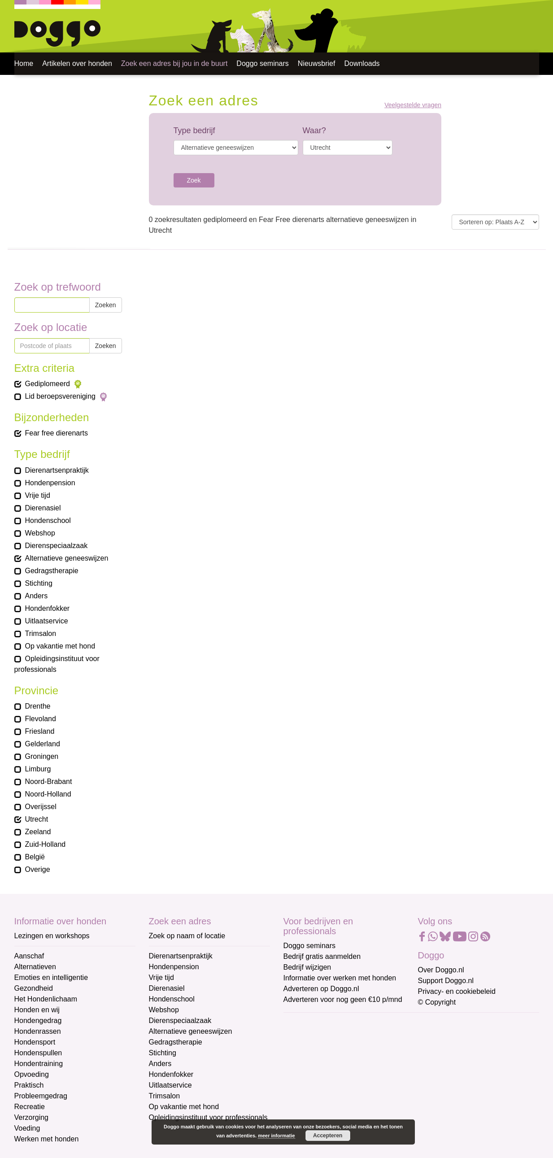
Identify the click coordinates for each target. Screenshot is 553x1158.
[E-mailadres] (347, 1037)
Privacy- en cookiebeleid (457, 991)
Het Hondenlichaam (46, 999)
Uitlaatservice (170, 1085)
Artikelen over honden (77, 63)
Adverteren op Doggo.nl (321, 989)
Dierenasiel (167, 988)
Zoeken (105, 305)
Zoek (194, 180)
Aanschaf (29, 956)
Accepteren (327, 1135)
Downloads (361, 63)
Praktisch (29, 1085)
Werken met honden (46, 1139)
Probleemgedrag (40, 1096)
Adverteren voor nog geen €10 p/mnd (342, 999)
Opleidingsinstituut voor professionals (208, 1117)
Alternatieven (35, 967)
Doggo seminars (262, 63)
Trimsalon (164, 1096)
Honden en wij (37, 1010)
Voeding (27, 1128)
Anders (160, 1063)
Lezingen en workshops (52, 936)
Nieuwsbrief (316, 63)
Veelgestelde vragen (412, 105)
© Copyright (437, 1002)
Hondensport (35, 1042)
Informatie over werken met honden (339, 978)
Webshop (164, 1010)
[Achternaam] (347, 1096)
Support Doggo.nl (446, 980)
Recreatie (29, 1106)
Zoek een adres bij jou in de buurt (174, 63)
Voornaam (300, 1053)
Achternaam (303, 1083)
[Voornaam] (347, 1067)
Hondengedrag (38, 1020)
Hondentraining (38, 1063)
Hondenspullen (38, 1053)
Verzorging (31, 1117)
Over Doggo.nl (441, 970)
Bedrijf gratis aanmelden (322, 956)
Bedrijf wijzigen (307, 967)
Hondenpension (174, 967)
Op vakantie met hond (184, 1106)
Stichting (162, 1053)
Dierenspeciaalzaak (180, 1020)
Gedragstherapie (175, 1042)
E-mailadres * (306, 1023)
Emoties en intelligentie (51, 977)
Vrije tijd (161, 977)
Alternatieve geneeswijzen (190, 1031)
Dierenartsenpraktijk (181, 956)
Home (24, 63)
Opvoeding (31, 1074)
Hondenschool (172, 999)
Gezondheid (33, 988)
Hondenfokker (171, 1074)
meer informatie (276, 1135)
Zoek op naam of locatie (187, 936)
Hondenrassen (37, 1031)
